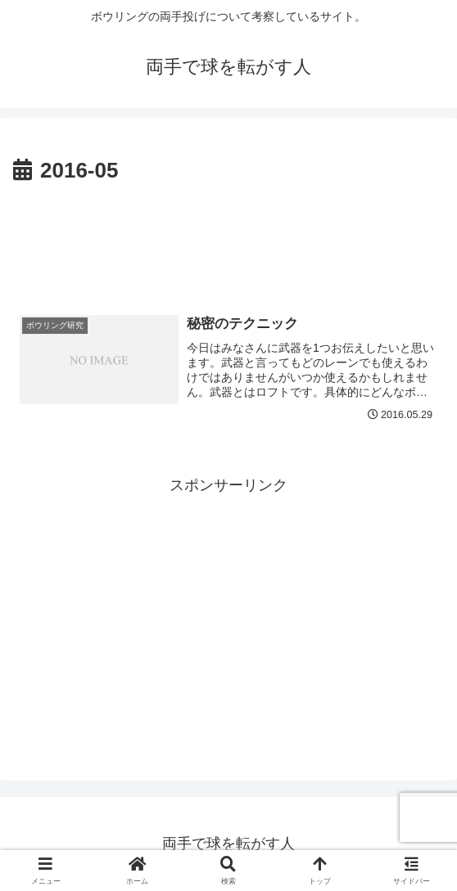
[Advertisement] (228, 238)
